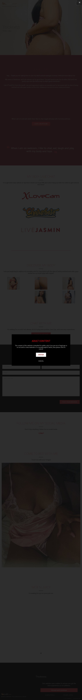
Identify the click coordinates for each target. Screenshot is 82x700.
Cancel (41, 361)
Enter (41, 355)
